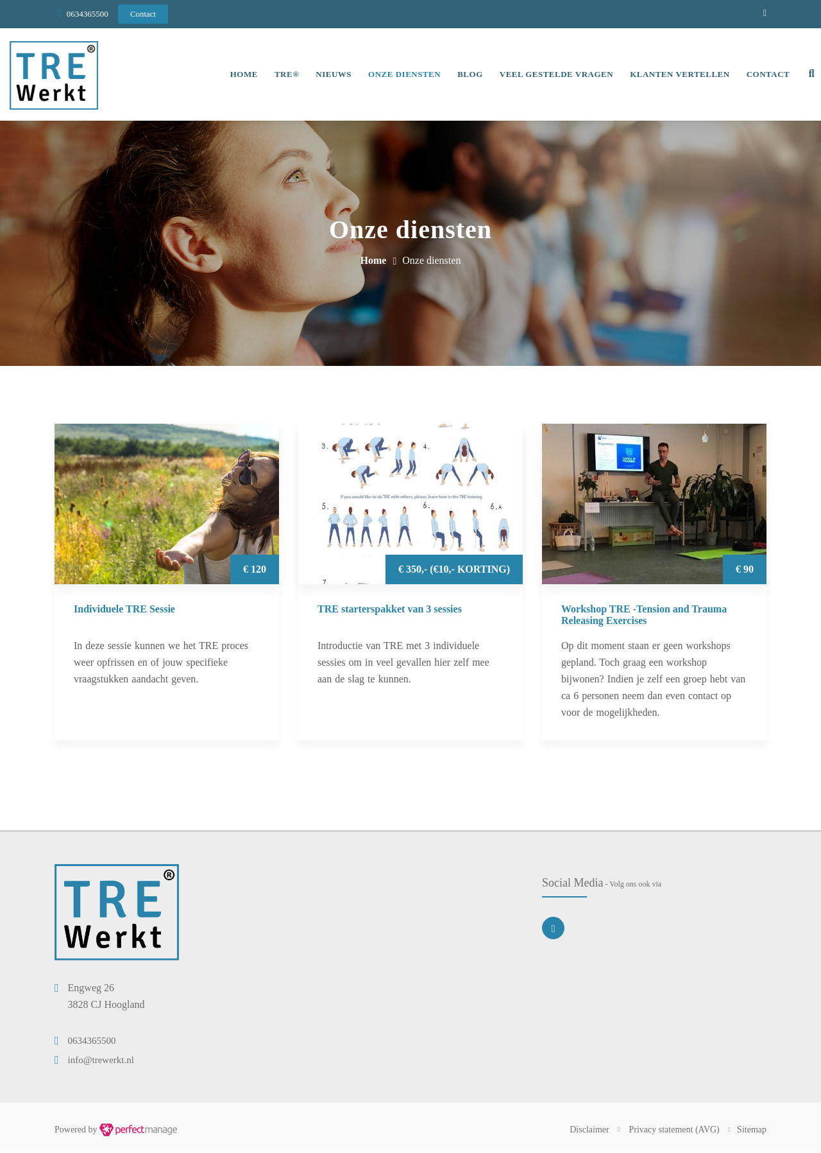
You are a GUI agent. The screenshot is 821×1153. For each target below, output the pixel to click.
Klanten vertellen (678, 75)
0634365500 (87, 14)
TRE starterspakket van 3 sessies (389, 610)
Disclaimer (589, 1131)
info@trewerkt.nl (101, 1062)
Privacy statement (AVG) (674, 1131)
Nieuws (332, 75)
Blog (468, 75)
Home (242, 75)
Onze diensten (402, 75)
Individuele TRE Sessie (124, 610)
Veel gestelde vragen (554, 75)
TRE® (285, 75)
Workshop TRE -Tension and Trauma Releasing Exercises (644, 616)
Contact (766, 75)
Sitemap (751, 1131)
